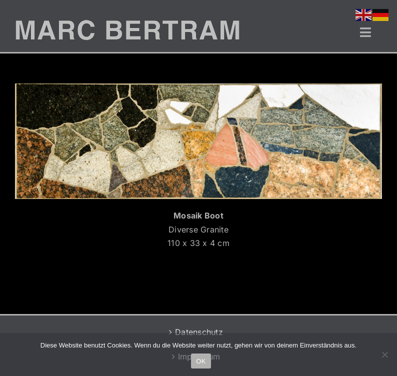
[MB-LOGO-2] (127, 24)
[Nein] (385, 355)
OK (201, 361)
